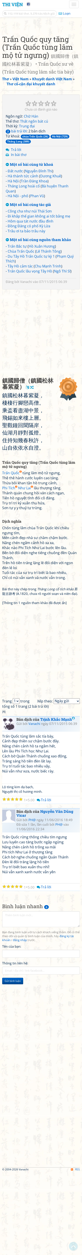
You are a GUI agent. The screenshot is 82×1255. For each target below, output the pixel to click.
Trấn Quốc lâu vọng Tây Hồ (30, 353)
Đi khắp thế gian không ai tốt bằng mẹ (39, 298)
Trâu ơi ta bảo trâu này (26, 312)
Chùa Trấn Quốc (21, 333)
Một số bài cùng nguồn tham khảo (38, 322)
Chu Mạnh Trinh (48, 348)
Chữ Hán (31, 198)
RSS (75, 1251)
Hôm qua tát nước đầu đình (30, 303)
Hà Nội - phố (18, 277)
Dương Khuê (50, 257)
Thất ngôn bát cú (34, 203)
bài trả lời (16, 213)
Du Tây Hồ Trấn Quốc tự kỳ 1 (31, 338)
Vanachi (26, 363)
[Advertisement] (41, 66)
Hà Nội (13, 262)
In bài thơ (18, 236)
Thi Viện (12, 4)
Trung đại (27, 207)
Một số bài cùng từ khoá (29, 246)
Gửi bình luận (13, 1063)
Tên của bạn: (11, 1028)
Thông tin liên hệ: (15, 1045)
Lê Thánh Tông (48, 333)
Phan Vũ (37, 277)
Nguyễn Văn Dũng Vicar (44, 895)
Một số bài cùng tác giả (28, 286)
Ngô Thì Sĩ (62, 353)
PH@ (32, 901)
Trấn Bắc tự (17, 328)
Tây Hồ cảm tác (20, 348)
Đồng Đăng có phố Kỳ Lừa (29, 307)
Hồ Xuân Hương (42, 328)
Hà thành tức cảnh (23, 257)
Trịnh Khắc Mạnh (57, 801)
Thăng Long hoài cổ (24, 267)
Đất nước (15, 252)
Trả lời (16, 231)
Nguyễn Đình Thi (38, 252)
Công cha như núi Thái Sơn (30, 293)
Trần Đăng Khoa (34, 262)
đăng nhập (20, 1022)
